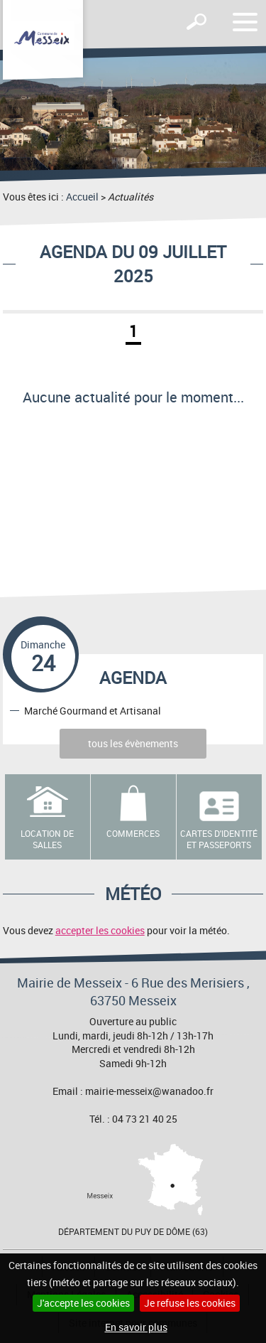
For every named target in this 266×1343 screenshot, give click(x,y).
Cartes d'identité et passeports (218, 839)
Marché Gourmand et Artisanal (92, 710)
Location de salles (47, 839)
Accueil (82, 196)
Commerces (133, 833)
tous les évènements (133, 743)
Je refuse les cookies (189, 1303)
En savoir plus (136, 1327)
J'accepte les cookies (83, 1303)
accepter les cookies (100, 930)
